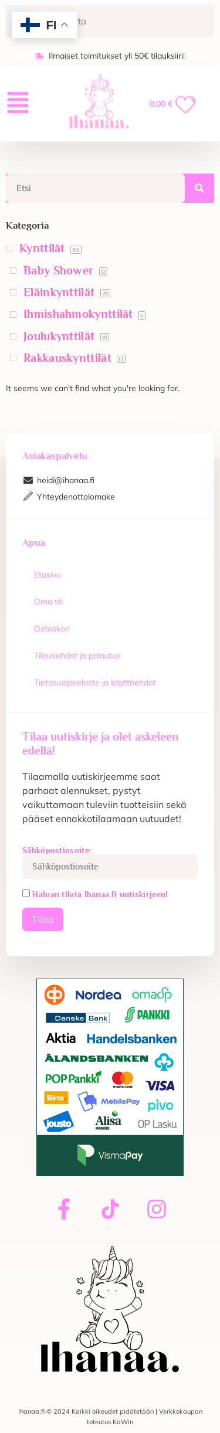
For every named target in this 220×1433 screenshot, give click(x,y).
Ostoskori (52, 628)
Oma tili (48, 601)
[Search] (199, 188)
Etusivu (47, 574)
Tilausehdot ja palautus (77, 655)
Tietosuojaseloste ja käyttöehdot (95, 682)
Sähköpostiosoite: (110, 862)
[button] (18, 98)
